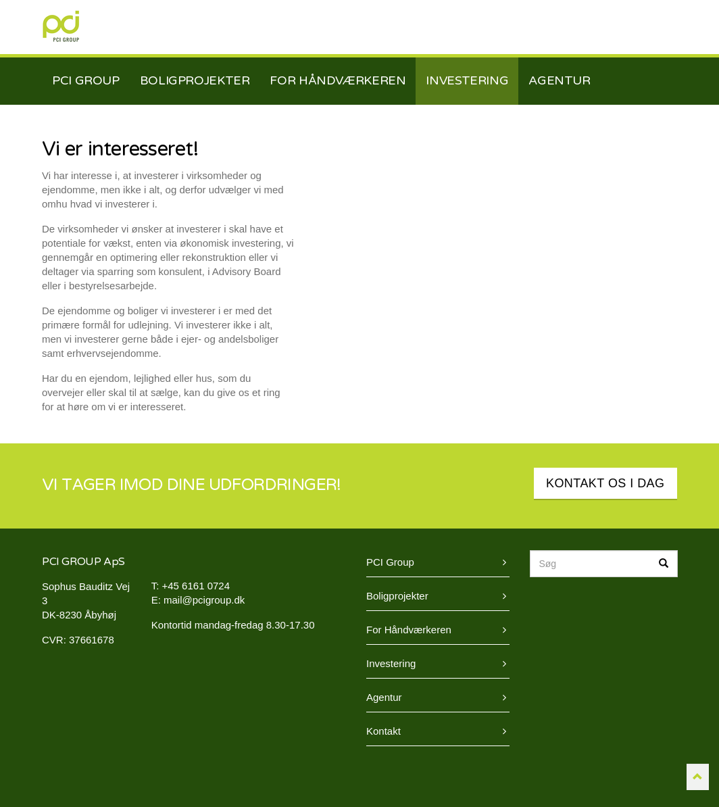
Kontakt (383, 731)
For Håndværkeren (408, 629)
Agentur (384, 697)
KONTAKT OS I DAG (605, 483)
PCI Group (61, 26)
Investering (391, 663)
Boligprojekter (397, 596)
